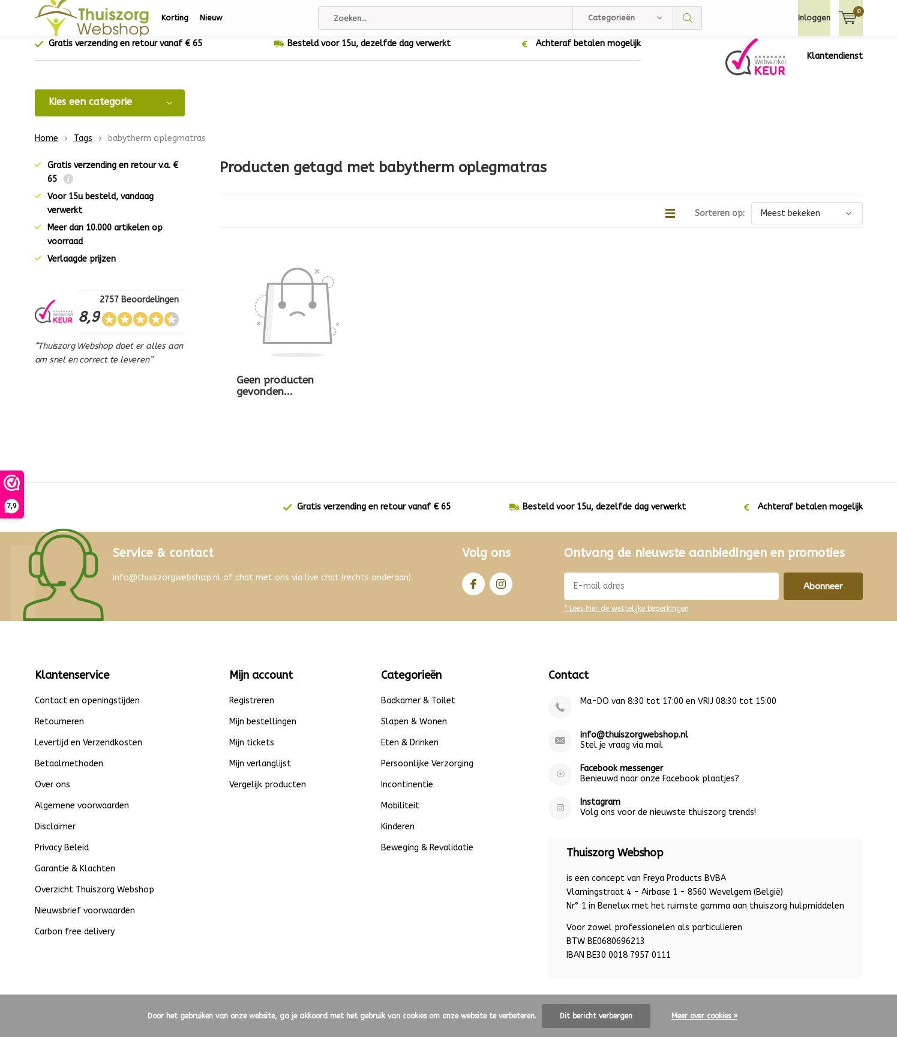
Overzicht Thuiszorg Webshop (94, 828)
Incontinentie (407, 723)
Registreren (251, 639)
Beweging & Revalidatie (427, 786)
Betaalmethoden (69, 702)
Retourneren (59, 660)
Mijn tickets (251, 681)
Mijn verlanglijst (260, 702)
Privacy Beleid (62, 786)
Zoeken (687, 18)
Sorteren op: (720, 222)
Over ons (52, 723)
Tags (83, 147)
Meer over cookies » (704, 1016)
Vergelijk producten (267, 723)
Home (46, 147)
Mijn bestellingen (262, 660)
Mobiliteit (400, 744)
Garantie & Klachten (75, 807)
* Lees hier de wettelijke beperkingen (626, 546)
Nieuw (211, 17)
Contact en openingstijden (87, 639)
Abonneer (823, 523)
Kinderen (398, 765)
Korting (174, 17)
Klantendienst (835, 65)
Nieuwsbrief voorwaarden (85, 849)
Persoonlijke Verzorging (427, 702)
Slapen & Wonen (414, 660)
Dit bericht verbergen (596, 1016)
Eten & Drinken (410, 681)
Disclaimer (55, 765)
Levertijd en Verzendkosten (88, 681)
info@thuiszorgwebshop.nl (634, 673)
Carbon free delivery (75, 870)
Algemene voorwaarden (82, 744)
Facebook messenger (621, 707)
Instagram (501, 519)
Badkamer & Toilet (418, 639)
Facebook (473, 519)
